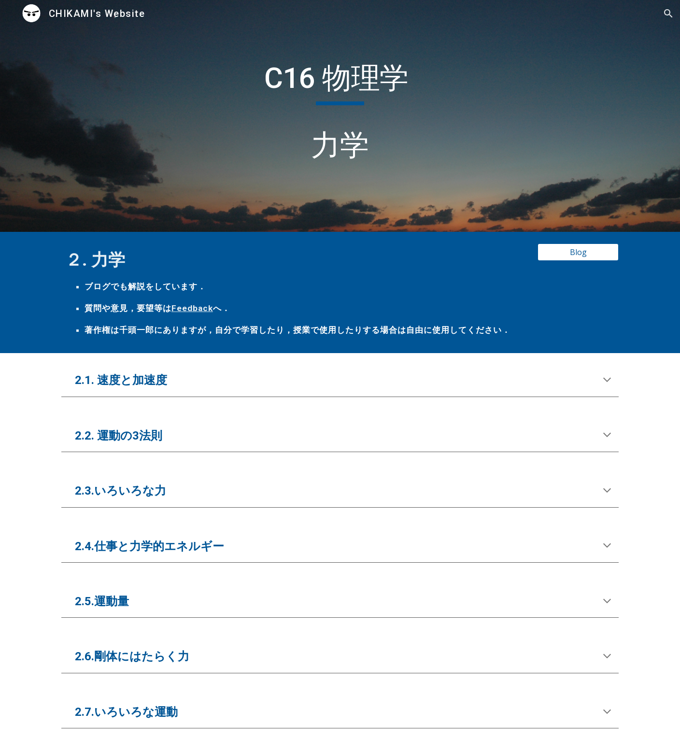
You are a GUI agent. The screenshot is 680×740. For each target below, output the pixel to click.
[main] (340, 116)
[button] (668, 13)
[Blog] (578, 252)
